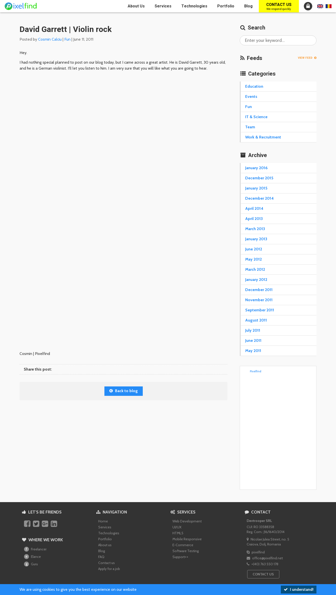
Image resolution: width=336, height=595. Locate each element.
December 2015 (259, 178)
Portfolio (225, 6)
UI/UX (176, 527)
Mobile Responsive (187, 539)
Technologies (194, 6)
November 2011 (259, 300)
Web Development (187, 521)
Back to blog (123, 390)
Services (163, 6)
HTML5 (177, 533)
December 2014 (259, 198)
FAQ (101, 557)
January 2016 (256, 167)
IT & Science (256, 116)
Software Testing (185, 551)
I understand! (298, 589)
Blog (248, 6)
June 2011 (253, 340)
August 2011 (256, 320)
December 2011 (259, 289)
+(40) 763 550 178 (262, 564)
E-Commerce (182, 545)
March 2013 (255, 228)
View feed (307, 58)
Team (250, 127)
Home (103, 521)
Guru (31, 564)
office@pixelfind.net (265, 558)
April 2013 (254, 218)
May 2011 (253, 350)
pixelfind (256, 552)
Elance (32, 556)
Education (254, 86)
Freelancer (35, 549)
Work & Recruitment (263, 137)
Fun (67, 39)
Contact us (278, 6)
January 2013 (256, 239)
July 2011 (252, 330)
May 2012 (253, 259)
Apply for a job (109, 569)
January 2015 (256, 188)
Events (251, 96)
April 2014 (254, 208)
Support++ (180, 557)
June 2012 (253, 249)
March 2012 (255, 269)
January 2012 (256, 279)
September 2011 (259, 310)
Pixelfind (255, 371)
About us (136, 6)
